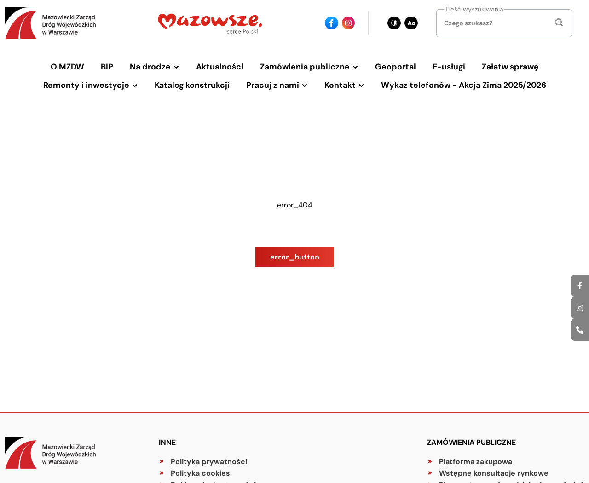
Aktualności (219, 67)
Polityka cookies (200, 473)
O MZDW (67, 67)
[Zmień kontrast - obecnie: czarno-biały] (394, 23)
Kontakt (340, 85)
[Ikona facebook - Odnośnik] (580, 286)
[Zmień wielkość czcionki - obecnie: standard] (411, 23)
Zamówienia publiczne (305, 67)
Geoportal (395, 67)
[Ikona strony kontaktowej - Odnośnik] (580, 330)
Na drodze (150, 67)
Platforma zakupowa (475, 461)
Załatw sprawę (510, 67)
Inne (167, 442)
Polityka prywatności (209, 461)
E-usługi (449, 67)
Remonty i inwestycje (86, 85)
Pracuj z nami (272, 85)
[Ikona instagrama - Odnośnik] (580, 308)
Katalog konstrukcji (192, 85)
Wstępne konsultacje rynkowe (494, 473)
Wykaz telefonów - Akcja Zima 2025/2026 (463, 85)
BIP (107, 67)
